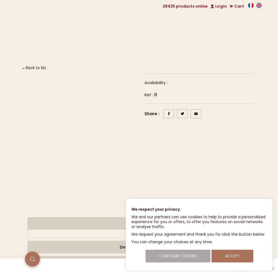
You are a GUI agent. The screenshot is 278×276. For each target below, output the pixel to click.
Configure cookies (178, 256)
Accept (232, 256)
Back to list (36, 67)
